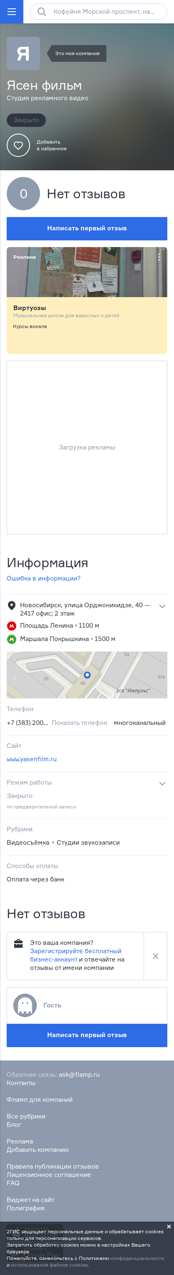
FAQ (13, 1183)
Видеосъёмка (28, 842)
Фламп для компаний (40, 1099)
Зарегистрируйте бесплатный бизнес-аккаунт (75, 955)
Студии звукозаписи (88, 842)
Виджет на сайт (30, 1200)
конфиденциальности (137, 1258)
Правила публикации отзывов (53, 1166)
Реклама (20, 1141)
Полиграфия (26, 1208)
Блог (14, 1125)
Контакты (21, 1083)
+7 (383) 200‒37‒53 (27, 723)
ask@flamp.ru (79, 1074)
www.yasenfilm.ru (32, 759)
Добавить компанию (38, 1150)
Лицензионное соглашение (49, 1175)
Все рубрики (26, 1116)
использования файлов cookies (49, 1265)
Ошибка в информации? (44, 578)
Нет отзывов (86, 193)
